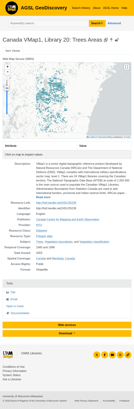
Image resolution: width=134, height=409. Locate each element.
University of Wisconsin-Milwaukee (23, 396)
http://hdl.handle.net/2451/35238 (56, 202)
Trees (39, 241)
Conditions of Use (14, 366)
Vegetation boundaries (58, 241)
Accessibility (109, 400)
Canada (41, 258)
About (96, 7)
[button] (7, 67)
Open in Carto (15, 306)
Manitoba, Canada (63, 258)
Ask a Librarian (12, 379)
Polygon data (44, 236)
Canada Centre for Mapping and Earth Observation (67, 219)
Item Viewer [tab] (13, 50)
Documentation (18, 313)
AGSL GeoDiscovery (12, 9)
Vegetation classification (94, 241)
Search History (81, 7)
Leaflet (91, 137)
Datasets (41, 230)
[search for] (48, 23)
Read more (43, 197)
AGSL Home (111, 7)
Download (66, 333)
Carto (128, 137)
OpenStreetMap (105, 137)
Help (124, 7)
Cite (12, 292)
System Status (12, 375)
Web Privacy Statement (86, 400)
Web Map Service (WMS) (18, 58)
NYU (39, 225)
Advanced (114, 23)
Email (13, 299)
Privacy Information (15, 370)
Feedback (124, 400)
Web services (67, 325)
